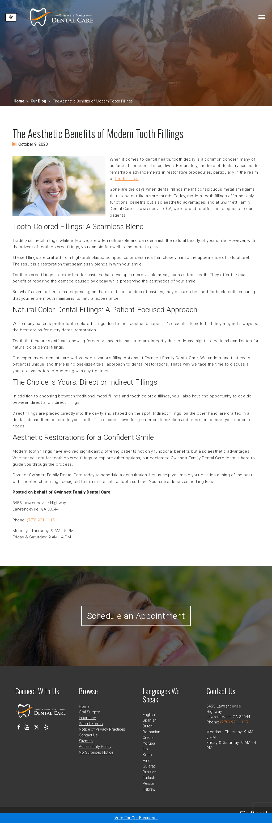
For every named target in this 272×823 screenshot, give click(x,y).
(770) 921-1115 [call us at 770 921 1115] (41, 520)
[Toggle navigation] (262, 17)
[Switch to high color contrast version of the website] (11, 17)
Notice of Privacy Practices (102, 729)
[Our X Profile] (36, 727)
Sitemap (86, 741)
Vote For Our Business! (136, 817)
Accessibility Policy (95, 746)
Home (19, 101)
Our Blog (38, 101)
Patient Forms (91, 724)
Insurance (87, 718)
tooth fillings (127, 178)
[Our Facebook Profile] (18, 727)
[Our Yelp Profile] (46, 727)
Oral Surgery (89, 712)
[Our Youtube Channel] (26, 727)
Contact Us (88, 735)
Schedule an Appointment (136, 616)
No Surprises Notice (96, 752)
